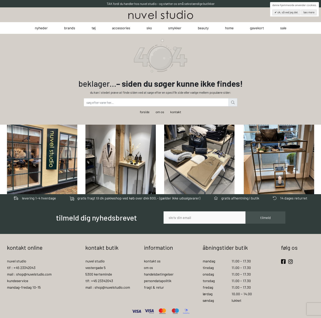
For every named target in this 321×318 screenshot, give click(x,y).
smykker (174, 28)
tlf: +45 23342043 (99, 280)
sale (283, 28)
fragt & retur (154, 287)
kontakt (175, 112)
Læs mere (308, 12)
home (229, 28)
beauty (203, 28)
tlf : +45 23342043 (21, 267)
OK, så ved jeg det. (287, 12)
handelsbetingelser (159, 274)
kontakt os (152, 261)
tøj (94, 28)
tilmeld (265, 217)
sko (149, 28)
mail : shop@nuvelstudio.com (30, 274)
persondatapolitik (158, 280)
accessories (121, 28)
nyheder (41, 28)
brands (69, 28)
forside (144, 112)
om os (160, 112)
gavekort (257, 28)
